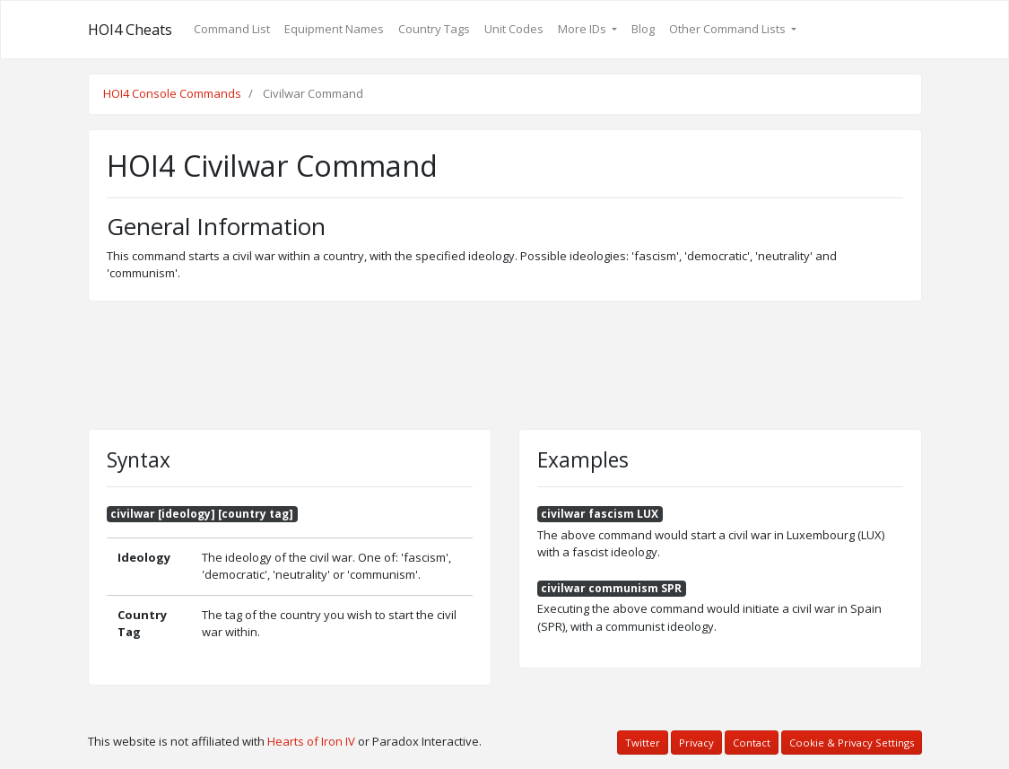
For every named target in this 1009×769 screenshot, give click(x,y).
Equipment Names (334, 29)
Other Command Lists (728, 29)
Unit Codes (514, 29)
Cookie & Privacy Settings (851, 742)
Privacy (696, 742)
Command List (232, 29)
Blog (643, 29)
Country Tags (434, 29)
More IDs (583, 29)
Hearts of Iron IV (311, 741)
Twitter (642, 742)
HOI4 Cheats (130, 29)
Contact (751, 742)
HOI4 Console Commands (172, 93)
